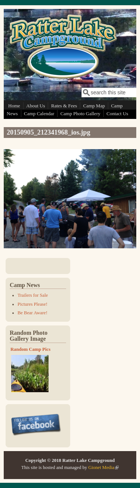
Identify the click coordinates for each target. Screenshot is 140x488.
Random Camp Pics (30, 349)
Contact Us (117, 113)
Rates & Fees (64, 105)
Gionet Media (103, 467)
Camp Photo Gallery (80, 113)
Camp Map (94, 105)
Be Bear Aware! (32, 312)
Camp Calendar (39, 113)
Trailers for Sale (33, 295)
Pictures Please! (32, 304)
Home (14, 105)
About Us (35, 105)
